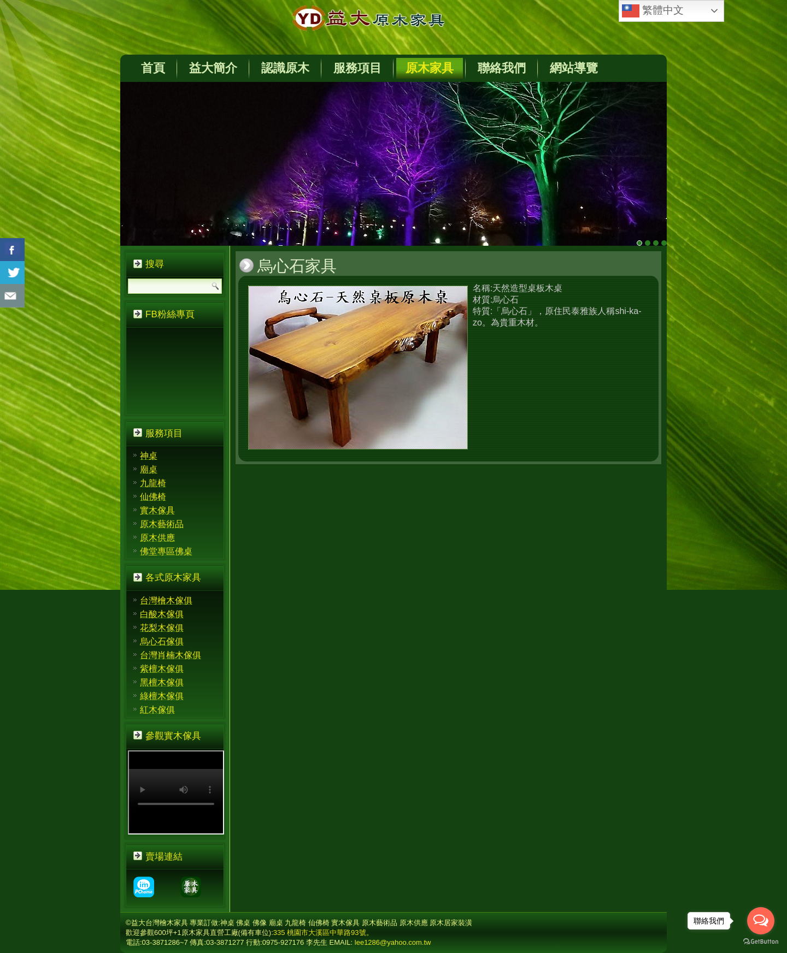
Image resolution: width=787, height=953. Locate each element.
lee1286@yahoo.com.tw (393, 942)
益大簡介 (213, 68)
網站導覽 (574, 68)
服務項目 (357, 68)
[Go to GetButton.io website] (760, 941)
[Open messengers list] (760, 920)
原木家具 (430, 68)
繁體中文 (653, 11)
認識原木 (285, 68)
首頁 (153, 68)
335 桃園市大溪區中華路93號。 (323, 932)
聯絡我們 (502, 68)
